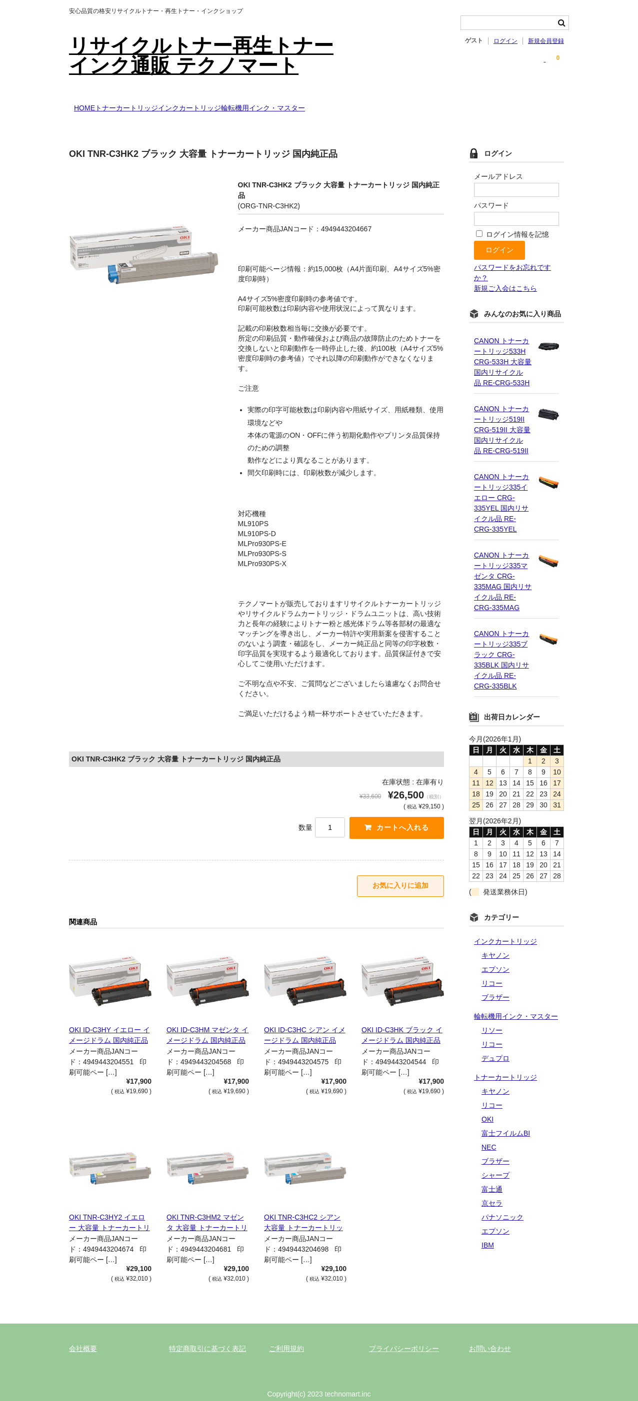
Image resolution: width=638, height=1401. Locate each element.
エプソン (496, 955)
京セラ (492, 1189)
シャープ (496, 1161)
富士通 (492, 1175)
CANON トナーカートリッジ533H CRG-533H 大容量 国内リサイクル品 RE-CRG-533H (503, 347)
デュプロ (496, 1044)
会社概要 (83, 1338)
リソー (492, 1016)
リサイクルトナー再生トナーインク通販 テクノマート (201, 55)
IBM (488, 1231)
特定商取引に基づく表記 (207, 1338)
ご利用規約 (286, 1338)
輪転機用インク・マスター (330, 103)
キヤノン (496, 941)
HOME (90, 103)
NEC (489, 1133)
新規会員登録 (546, 40)
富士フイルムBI (506, 1119)
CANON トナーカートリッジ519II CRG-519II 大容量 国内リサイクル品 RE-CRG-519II (502, 415)
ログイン (506, 40)
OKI (488, 1105)
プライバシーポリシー (404, 1338)
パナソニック (503, 1203)
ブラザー (496, 983)
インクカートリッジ (236, 103)
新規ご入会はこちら (505, 274)
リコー (492, 969)
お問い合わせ (490, 1338)
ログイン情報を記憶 (512, 220)
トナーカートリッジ (152, 103)
